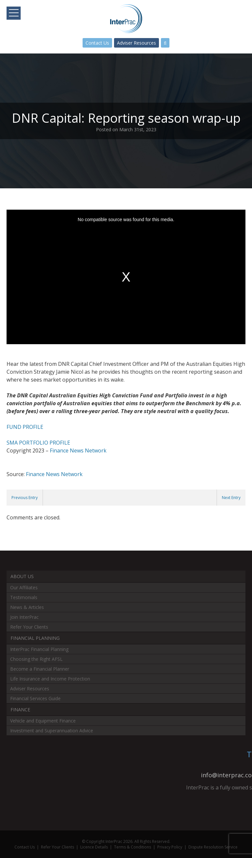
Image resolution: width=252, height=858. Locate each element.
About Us (22, 576)
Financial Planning (35, 638)
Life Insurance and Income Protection (50, 679)
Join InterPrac (24, 617)
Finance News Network (78, 450)
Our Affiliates (24, 587)
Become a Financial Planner (39, 669)
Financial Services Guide (35, 698)
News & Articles (27, 607)
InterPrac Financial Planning (39, 649)
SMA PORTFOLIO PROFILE (38, 442)
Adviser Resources (136, 43)
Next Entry (231, 497)
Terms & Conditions (132, 847)
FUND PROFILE (25, 426)
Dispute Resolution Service (213, 847)
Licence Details (94, 847)
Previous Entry (24, 497)
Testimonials (23, 597)
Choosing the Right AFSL (36, 659)
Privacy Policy (169, 847)
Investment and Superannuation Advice (51, 730)
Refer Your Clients (29, 627)
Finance (20, 709)
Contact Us (97, 43)
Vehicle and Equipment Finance (43, 721)
